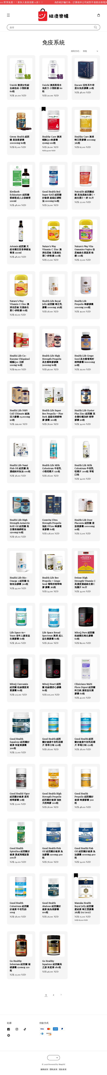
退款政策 (63, 1069)
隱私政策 (53, 1069)
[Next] (61, 995)
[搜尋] (95, 27)
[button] (8, 15)
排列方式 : (75, 51)
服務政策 (44, 1069)
